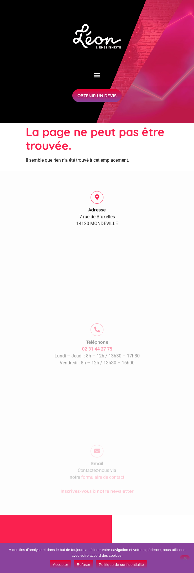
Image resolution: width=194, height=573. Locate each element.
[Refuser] (185, 557)
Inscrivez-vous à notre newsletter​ (97, 500)
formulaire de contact (102, 486)
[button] (97, 73)
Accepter (60, 564)
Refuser (83, 564)
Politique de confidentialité (121, 564)
